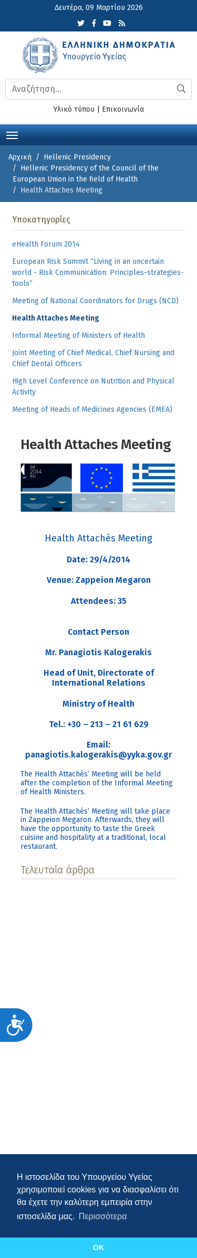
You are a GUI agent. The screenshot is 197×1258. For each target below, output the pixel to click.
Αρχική (20, 157)
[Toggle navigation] (12, 134)
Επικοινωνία (123, 109)
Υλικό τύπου (74, 109)
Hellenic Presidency (77, 157)
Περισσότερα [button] (103, 1216)
